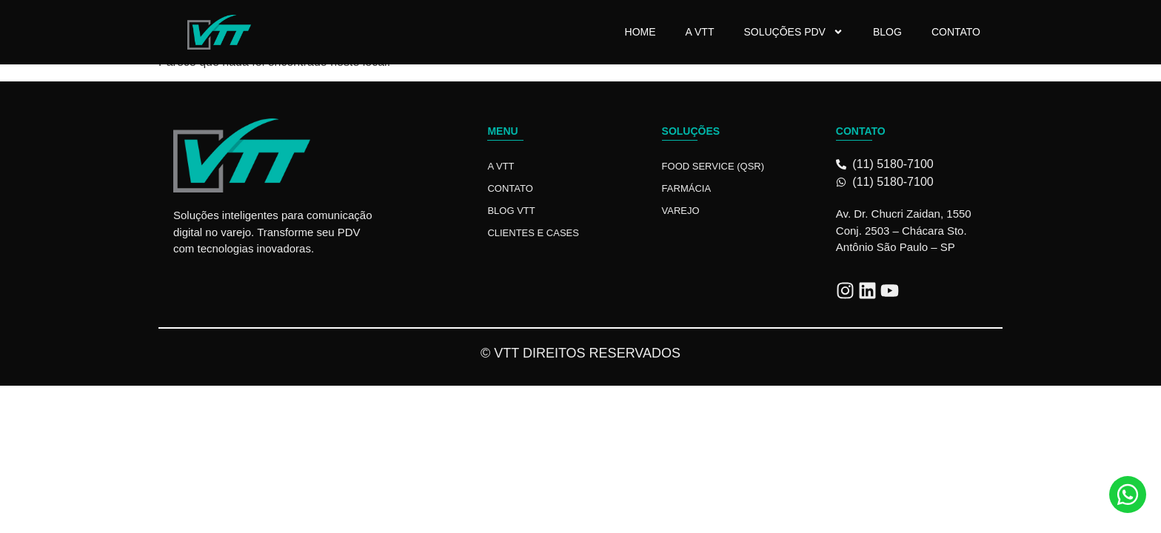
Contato (955, 32)
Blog (887, 32)
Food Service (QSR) (713, 166)
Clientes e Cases (533, 232)
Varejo (681, 210)
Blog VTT (511, 210)
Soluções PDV (793, 31)
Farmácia (686, 188)
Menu (502, 131)
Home (640, 32)
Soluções (691, 131)
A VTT (700, 32)
